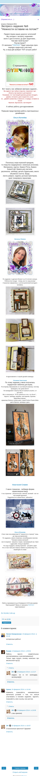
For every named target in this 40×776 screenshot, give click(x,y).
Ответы (11, 668)
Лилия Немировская (14, 634)
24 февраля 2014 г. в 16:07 (21, 725)
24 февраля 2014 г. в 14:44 (21, 689)
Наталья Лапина (20, 239)
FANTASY (16, 45)
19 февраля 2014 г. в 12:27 (26, 672)
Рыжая (8, 651)
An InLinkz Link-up (8, 613)
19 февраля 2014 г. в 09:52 (21, 651)
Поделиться (6, 622)
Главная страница (20, 768)
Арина (8, 689)
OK (13, 672)
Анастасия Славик (20, 485)
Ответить (9, 644)
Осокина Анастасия (20, 380)
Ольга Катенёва (20, 118)
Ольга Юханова (20, 532)
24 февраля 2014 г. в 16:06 (26, 710)
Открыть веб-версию (20, 772)
